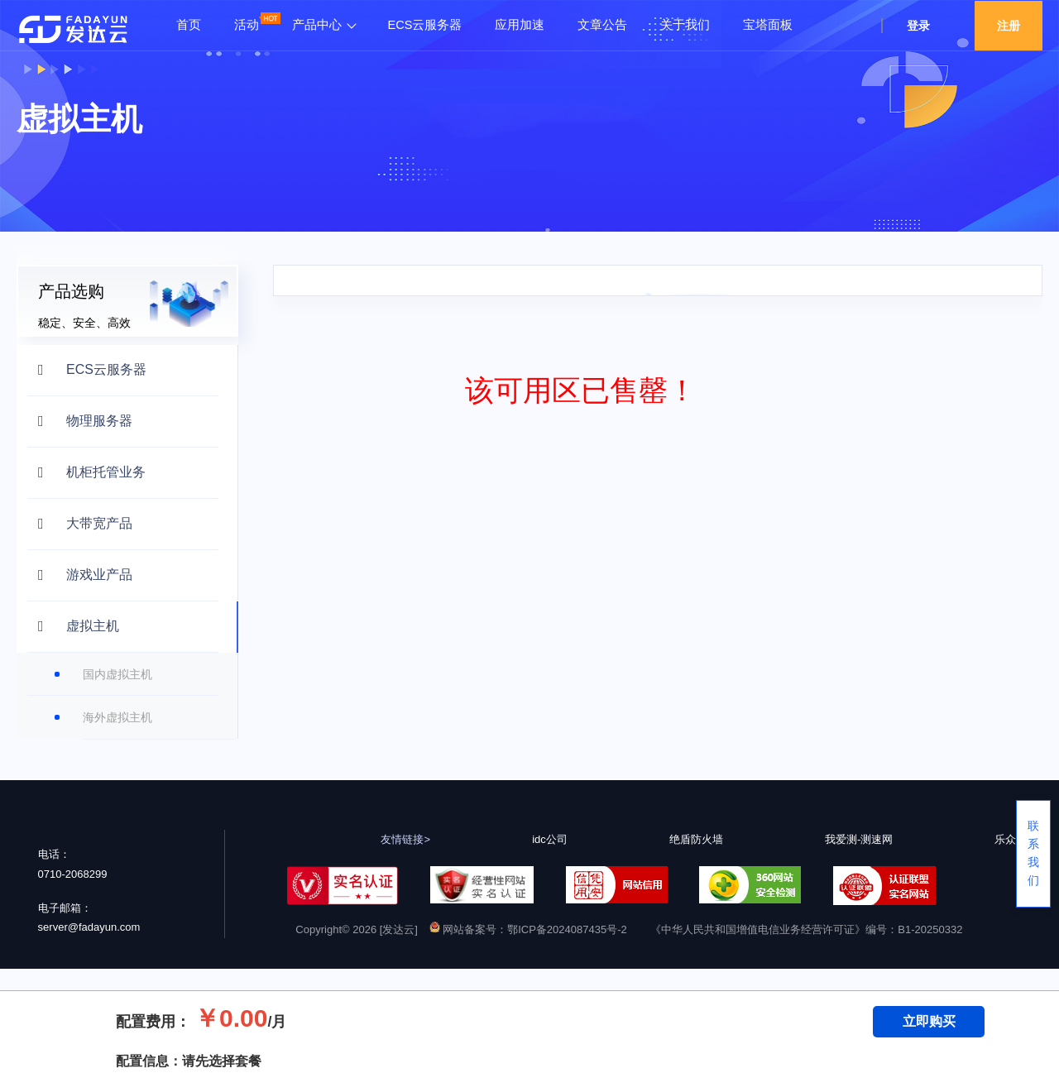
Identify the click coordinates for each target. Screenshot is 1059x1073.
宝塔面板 (768, 24)
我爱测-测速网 (859, 839)
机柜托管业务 (106, 472)
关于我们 (685, 24)
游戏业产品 (99, 575)
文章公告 (602, 24)
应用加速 (519, 24)
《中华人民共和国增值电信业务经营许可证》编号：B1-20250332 (806, 929)
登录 (918, 25)
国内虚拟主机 (117, 674)
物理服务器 (99, 421)
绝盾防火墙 (696, 839)
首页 (188, 24)
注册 (1008, 25)
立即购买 (929, 1021)
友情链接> (405, 839)
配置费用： (153, 1021)
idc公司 (550, 839)
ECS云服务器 (425, 24)
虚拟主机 (92, 626)
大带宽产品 (99, 523)
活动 (246, 24)
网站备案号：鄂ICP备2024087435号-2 (528, 929)
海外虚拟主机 (117, 717)
